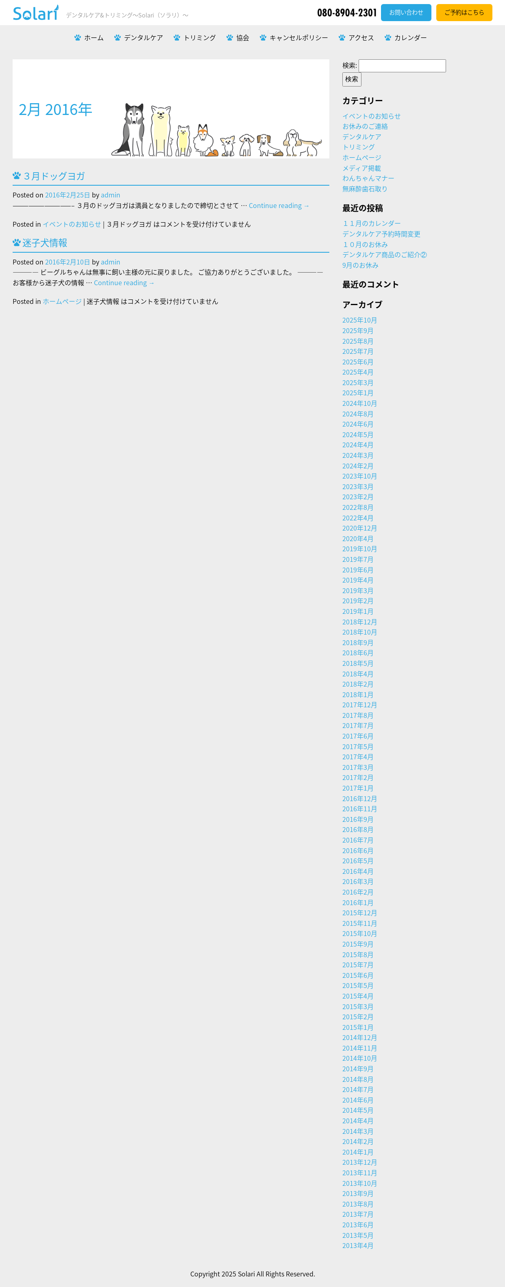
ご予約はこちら (464, 12)
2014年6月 (358, 1100)
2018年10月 (359, 632)
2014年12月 (359, 1037)
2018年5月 (358, 663)
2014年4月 (358, 1120)
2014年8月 (358, 1079)
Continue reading (279, 205)
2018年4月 (358, 673)
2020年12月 (359, 528)
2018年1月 (358, 694)
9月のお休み (360, 265)
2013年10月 (359, 1183)
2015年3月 (358, 1006)
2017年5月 (358, 746)
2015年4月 (358, 996)
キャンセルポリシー (299, 37)
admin (110, 194)
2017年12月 (359, 704)
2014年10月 (359, 1058)
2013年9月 (358, 1193)
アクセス (361, 37)
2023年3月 (358, 486)
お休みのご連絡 (365, 126)
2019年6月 (358, 569)
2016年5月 (358, 860)
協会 (242, 37)
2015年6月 (358, 975)
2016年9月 (358, 819)
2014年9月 (358, 1068)
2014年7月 (358, 1089)
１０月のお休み (365, 244)
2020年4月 (358, 538)
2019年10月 (359, 548)
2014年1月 (358, 1152)
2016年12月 (359, 798)
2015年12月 (359, 912)
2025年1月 (358, 392)
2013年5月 (358, 1235)
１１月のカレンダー (371, 223)
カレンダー (410, 37)
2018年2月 (358, 684)
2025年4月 (358, 372)
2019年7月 (358, 559)
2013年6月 (358, 1224)
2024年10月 (359, 403)
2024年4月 (358, 444)
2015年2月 (358, 1016)
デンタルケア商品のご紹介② (384, 254)
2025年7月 (358, 351)
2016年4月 (358, 871)
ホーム (94, 37)
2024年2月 (358, 465)
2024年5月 (358, 434)
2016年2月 (358, 892)
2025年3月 (358, 382)
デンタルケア (143, 37)
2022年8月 (358, 507)
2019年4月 (358, 580)
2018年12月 (359, 621)
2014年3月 (358, 1131)
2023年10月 (359, 476)
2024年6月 (358, 424)
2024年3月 (358, 455)
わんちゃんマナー (368, 178)
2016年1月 (358, 902)
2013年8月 (358, 1204)
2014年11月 (359, 1048)
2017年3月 (358, 767)
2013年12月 (359, 1162)
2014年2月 (358, 1141)
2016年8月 (358, 829)
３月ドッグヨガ (53, 175)
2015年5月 (358, 985)
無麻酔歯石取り (365, 188)
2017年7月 (358, 725)
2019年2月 (358, 600)
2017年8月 (358, 715)
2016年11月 (359, 808)
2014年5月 (358, 1110)
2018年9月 (358, 642)
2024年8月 (358, 413)
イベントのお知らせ (72, 224)
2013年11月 (359, 1172)
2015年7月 (358, 964)
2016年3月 (358, 881)
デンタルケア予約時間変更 (381, 233)
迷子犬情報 (44, 242)
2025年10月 (359, 320)
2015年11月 (359, 923)
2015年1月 (358, 1027)
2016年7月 (358, 840)
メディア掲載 (361, 168)
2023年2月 (358, 496)
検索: (349, 65)
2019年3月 (358, 590)
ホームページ (62, 301)
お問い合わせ (406, 12)
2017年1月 (358, 788)
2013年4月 (358, 1245)
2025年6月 (358, 361)
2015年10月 (359, 933)
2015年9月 (358, 944)
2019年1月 (358, 611)
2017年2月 (358, 777)
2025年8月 (358, 341)
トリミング (199, 37)
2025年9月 (358, 330)
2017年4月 (358, 756)
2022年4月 (358, 517)
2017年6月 (358, 736)
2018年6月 (358, 652)
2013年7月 (358, 1214)
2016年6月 (358, 850)
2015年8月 (358, 954)
